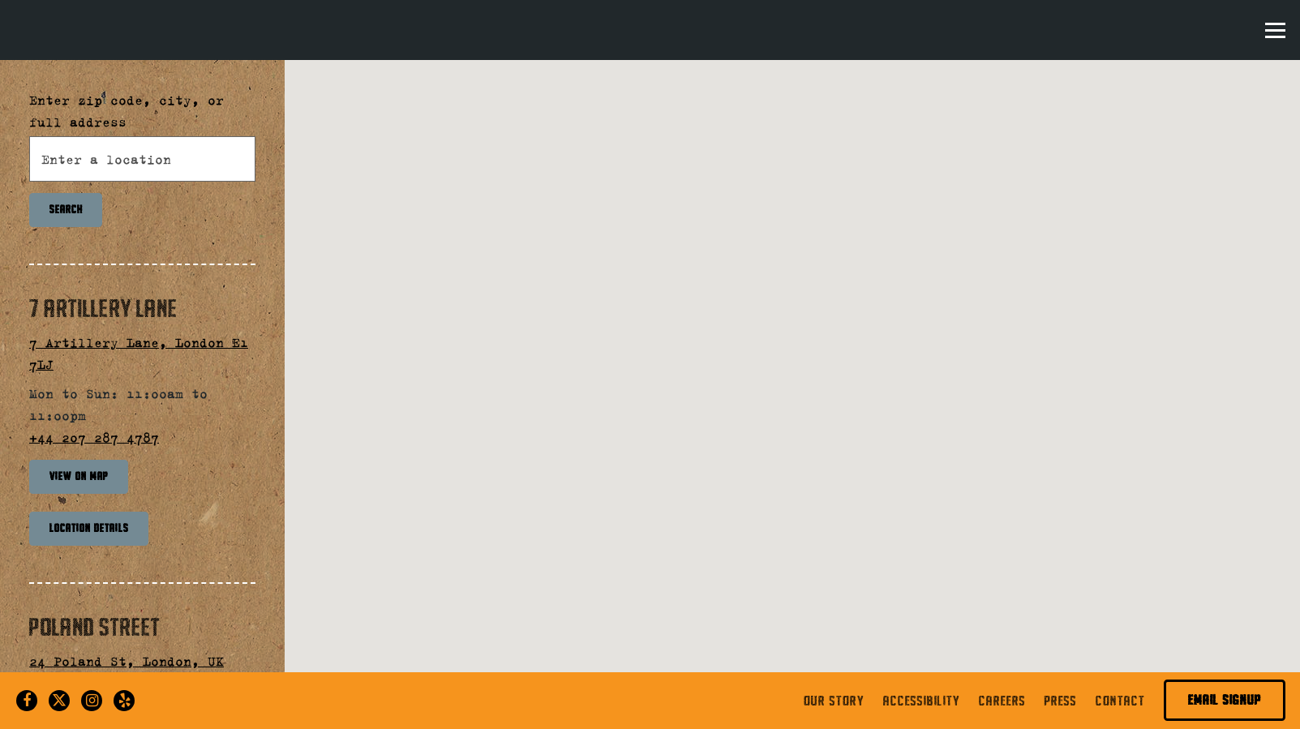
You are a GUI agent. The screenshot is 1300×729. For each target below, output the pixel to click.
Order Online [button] (1183, 28)
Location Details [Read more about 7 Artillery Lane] (89, 527)
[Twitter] (59, 700)
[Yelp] (124, 700)
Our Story (834, 701)
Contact (1120, 701)
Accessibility (921, 701)
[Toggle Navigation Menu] (1275, 31)
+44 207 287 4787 (94, 437)
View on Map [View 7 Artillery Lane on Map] (79, 476)
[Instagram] (91, 700)
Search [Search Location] (66, 209)
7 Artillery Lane (103, 308)
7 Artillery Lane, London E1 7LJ (138, 353)
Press (1061, 701)
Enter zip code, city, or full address (126, 110)
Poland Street (94, 626)
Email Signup (1224, 700)
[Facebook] (26, 700)
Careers (1002, 701)
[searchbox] (142, 159)
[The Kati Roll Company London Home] (152, 27)
